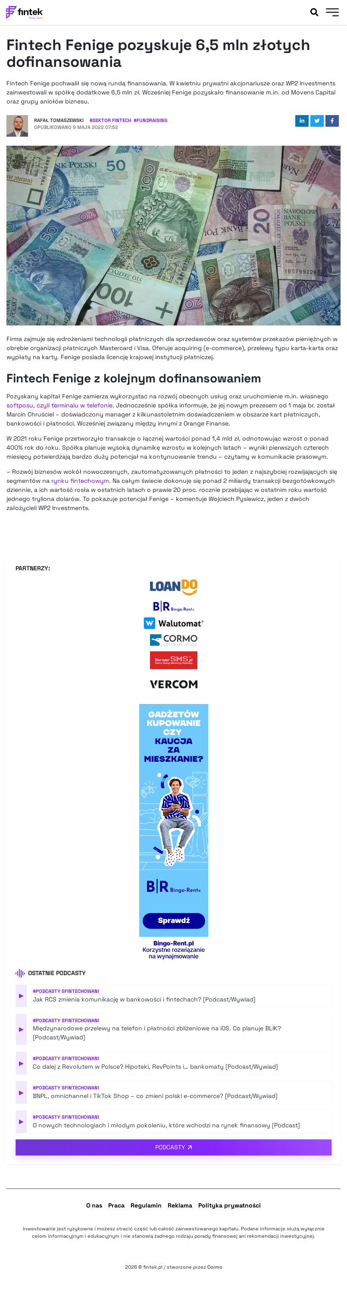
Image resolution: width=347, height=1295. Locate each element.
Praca (116, 1205)
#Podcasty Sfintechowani (66, 991)
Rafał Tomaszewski (59, 120)
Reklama (180, 1205)
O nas (94, 1205)
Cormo (214, 1267)
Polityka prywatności (229, 1205)
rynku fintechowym (80, 481)
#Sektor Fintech (110, 120)
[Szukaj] (314, 12)
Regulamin (146, 1205)
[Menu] (331, 13)
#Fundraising (150, 120)
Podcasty (170, 1147)
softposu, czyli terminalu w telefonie (59, 405)
